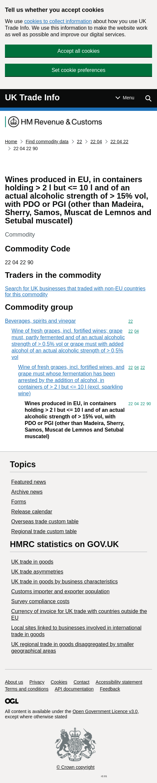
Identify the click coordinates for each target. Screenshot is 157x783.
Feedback (110, 689)
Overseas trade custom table (45, 521)
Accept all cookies (78, 51)
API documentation (74, 689)
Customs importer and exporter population (60, 591)
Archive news (26, 492)
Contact (81, 682)
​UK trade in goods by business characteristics (64, 581)
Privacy (36, 682)
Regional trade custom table (44, 531)
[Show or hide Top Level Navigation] (125, 97)
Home (11, 141)
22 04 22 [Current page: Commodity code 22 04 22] (120, 141)
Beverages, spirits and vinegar (40, 321)
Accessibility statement (119, 682)
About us (14, 682)
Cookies (59, 682)
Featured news (28, 482)
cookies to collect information (58, 21)
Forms (18, 502)
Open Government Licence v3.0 (105, 711)
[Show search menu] (148, 98)
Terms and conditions (26, 689)
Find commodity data (47, 141)
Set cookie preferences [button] (79, 70)
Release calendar (31, 511)
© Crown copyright (75, 767)
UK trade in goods (32, 562)
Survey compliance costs (40, 601)
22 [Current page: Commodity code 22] (79, 141)
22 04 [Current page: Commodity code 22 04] (96, 141)
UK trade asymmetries (37, 571)
